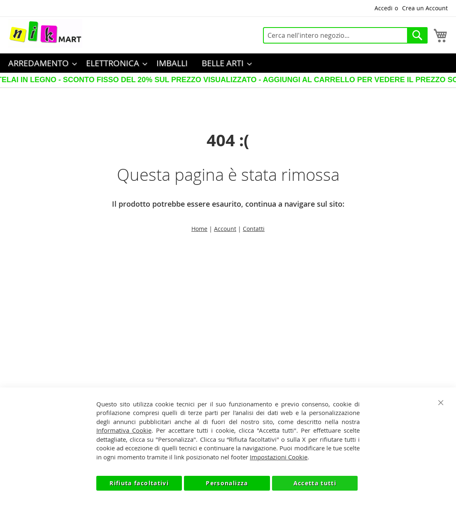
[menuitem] (40, 63)
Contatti (254, 229)
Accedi (384, 8)
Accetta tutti (315, 483)
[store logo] (45, 33)
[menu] (228, 63)
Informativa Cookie (123, 430)
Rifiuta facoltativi (139, 483)
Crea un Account (425, 8)
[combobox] (345, 35)
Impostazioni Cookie (278, 457)
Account (225, 229)
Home (199, 229)
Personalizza (227, 483)
